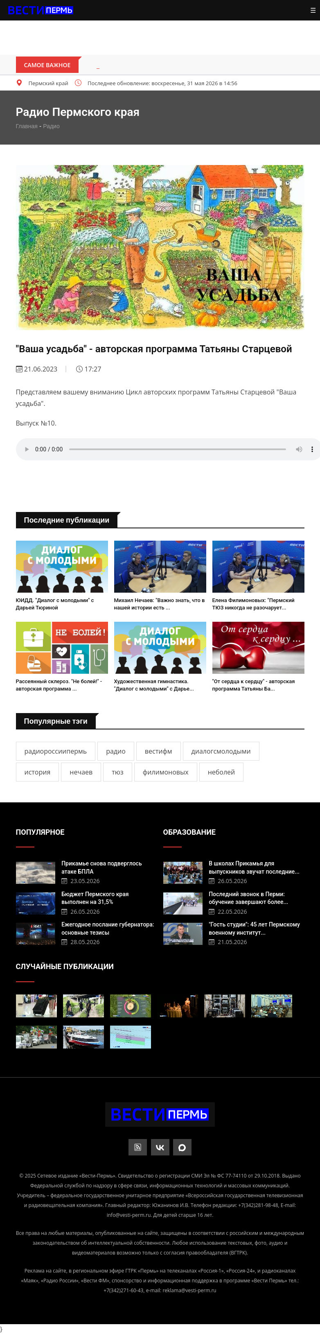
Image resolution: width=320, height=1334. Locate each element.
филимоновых (166, 772)
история (38, 772)
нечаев (81, 772)
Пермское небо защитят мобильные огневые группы (181, 65)
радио (116, 751)
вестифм (158, 751)
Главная (27, 126)
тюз (118, 772)
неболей (221, 772)
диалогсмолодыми (221, 751)
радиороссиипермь (56, 751)
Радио (51, 126)
